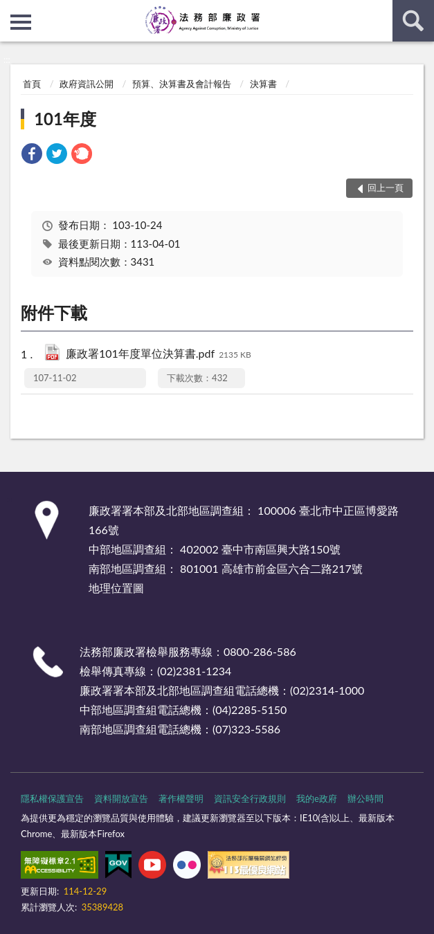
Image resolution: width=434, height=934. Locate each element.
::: (11, 10)
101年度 (65, 119)
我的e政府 (316, 798)
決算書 (263, 83)
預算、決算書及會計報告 (181, 83)
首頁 (32, 83)
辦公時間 (365, 798)
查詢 (413, 21)
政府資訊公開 (87, 83)
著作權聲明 (181, 798)
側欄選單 (20, 22)
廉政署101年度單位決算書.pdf (158, 355)
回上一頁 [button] (386, 187)
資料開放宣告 (121, 798)
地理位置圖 (116, 587)
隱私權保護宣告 (52, 798)
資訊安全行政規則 (250, 798)
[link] (31, 155)
